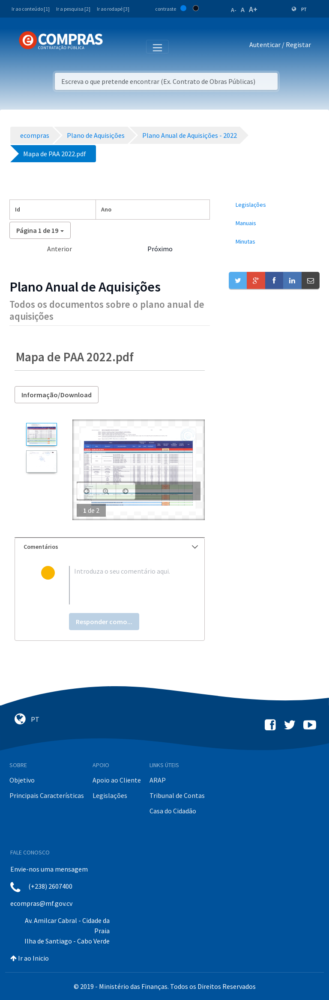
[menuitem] (274, 205)
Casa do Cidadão (173, 811)
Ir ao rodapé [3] (113, 9)
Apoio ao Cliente (117, 780)
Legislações (110, 795)
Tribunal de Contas (177, 795)
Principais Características (46, 795)
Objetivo (22, 780)
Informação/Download (56, 394)
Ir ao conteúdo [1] (31, 9)
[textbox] (123, 585)
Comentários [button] (111, 547)
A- (233, 10)
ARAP (158, 780)
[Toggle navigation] (115, 46)
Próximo (160, 248)
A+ (253, 9)
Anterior (59, 248)
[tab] (109, 547)
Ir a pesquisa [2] (73, 9)
